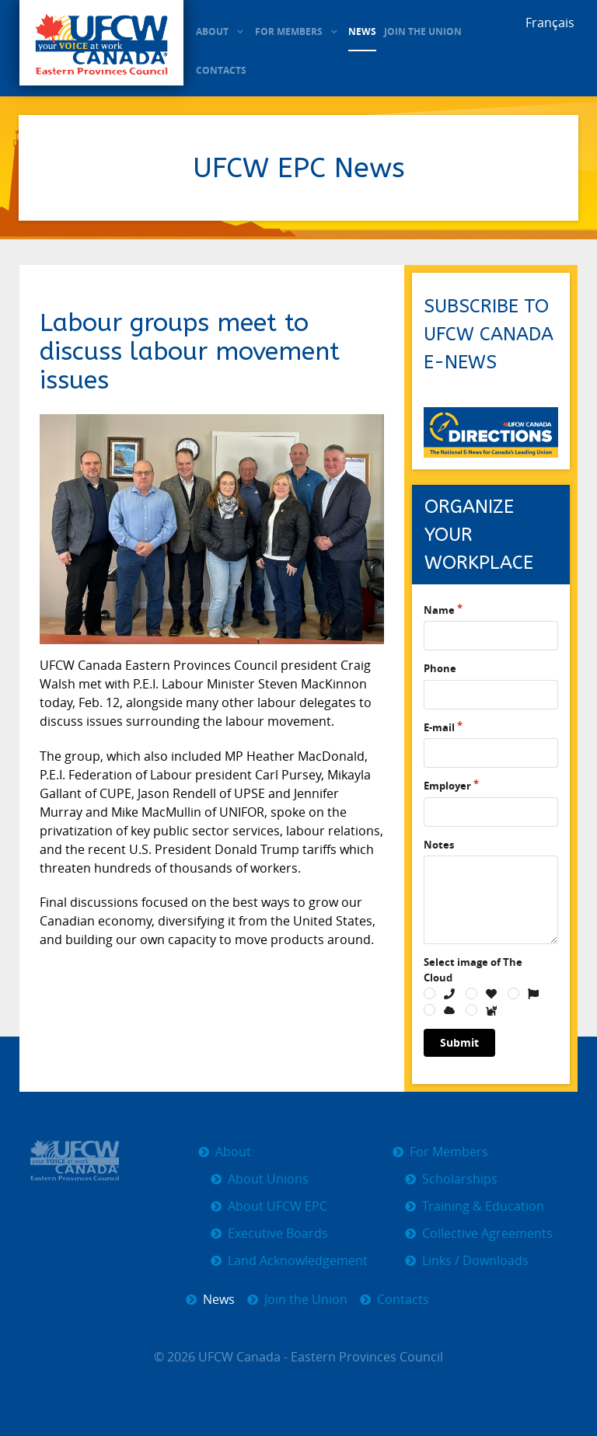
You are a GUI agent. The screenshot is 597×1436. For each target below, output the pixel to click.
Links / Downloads (475, 1260)
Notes (439, 845)
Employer (447, 786)
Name (439, 610)
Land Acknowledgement (298, 1260)
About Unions (268, 1179)
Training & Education (483, 1206)
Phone (440, 668)
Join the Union (305, 1299)
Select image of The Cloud (473, 970)
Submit (459, 1042)
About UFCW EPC (277, 1206)
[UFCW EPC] (101, 42)
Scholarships (460, 1179)
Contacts (403, 1299)
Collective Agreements (487, 1233)
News (219, 1299)
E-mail (439, 727)
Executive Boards (278, 1233)
